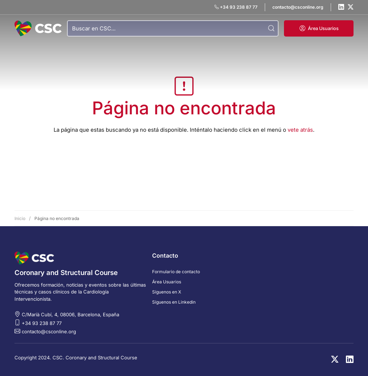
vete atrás (300, 129)
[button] (319, 28)
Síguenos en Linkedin (174, 302)
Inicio (19, 218)
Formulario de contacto (176, 271)
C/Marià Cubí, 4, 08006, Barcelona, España (70, 314)
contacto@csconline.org (49, 331)
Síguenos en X (166, 292)
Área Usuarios (166, 281)
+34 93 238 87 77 (42, 323)
